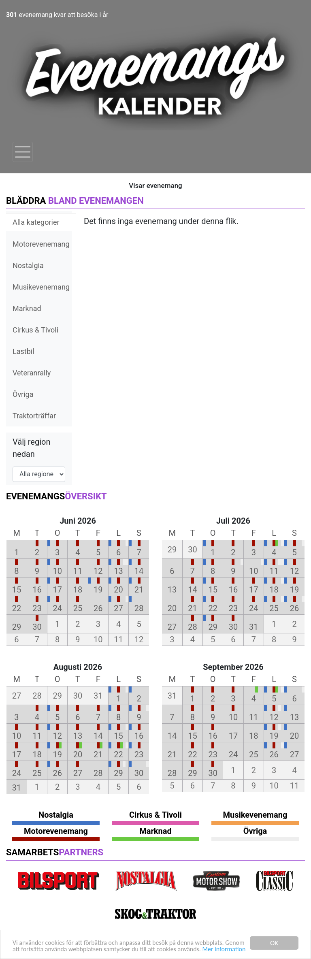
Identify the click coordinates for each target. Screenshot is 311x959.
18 (77, 590)
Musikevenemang (41, 287)
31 (253, 627)
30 (36, 627)
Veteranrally (32, 373)
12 (98, 571)
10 (57, 571)
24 (57, 608)
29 (16, 627)
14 (138, 571)
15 (16, 590)
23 (36, 608)
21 (138, 590)
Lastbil (23, 351)
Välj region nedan (32, 448)
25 (77, 608)
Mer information (36, 950)
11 (77, 571)
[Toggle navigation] (23, 152)
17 (57, 590)
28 (138, 608)
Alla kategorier (36, 222)
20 (118, 590)
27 (118, 608)
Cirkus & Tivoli (35, 330)
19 (98, 590)
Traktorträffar (34, 415)
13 (118, 571)
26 (98, 608)
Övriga (23, 394)
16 (36, 590)
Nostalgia (28, 265)
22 (16, 608)
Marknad (27, 308)
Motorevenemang (41, 244)
